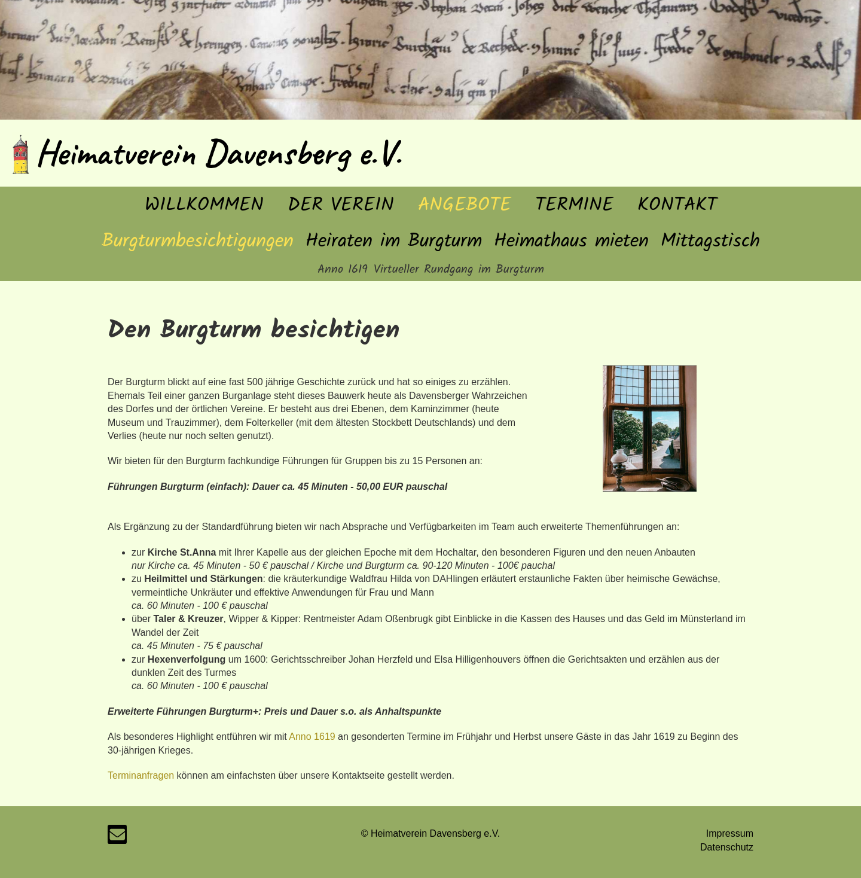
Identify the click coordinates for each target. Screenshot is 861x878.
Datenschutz (726, 847)
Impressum (729, 833)
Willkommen (204, 205)
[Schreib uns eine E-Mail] (117, 837)
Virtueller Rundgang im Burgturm (459, 269)
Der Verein (341, 205)
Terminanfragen (141, 775)
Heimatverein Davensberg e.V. (218, 152)
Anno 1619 (342, 269)
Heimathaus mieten (571, 241)
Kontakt (677, 205)
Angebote (464, 205)
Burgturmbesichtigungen (198, 241)
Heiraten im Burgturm (394, 241)
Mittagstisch (710, 241)
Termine (574, 205)
